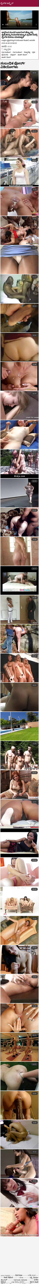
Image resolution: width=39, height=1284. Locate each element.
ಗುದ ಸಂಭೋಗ (6, 52)
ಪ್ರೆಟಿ (33, 52)
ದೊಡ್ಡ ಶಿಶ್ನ (27, 52)
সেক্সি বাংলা (32, 1275)
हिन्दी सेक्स (19, 1275)
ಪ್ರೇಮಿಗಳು (5, 55)
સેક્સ (21, 1278)
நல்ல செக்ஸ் (5, 1275)
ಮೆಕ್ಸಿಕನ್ (13, 55)
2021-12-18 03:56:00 (9, 43)
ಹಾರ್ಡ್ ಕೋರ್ (22, 55)
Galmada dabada (20, 1280)
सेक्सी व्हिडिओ (9, 1278)
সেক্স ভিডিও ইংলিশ (18, 1282)
